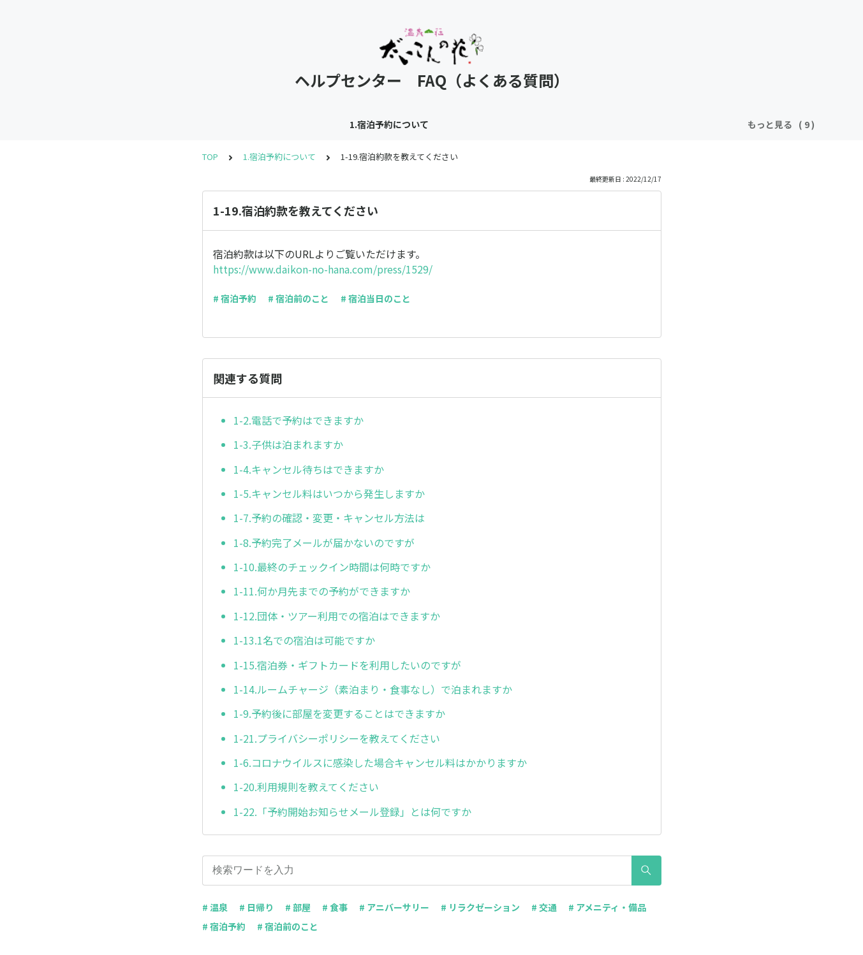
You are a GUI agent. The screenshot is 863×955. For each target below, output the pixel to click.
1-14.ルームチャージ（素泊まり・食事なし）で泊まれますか (372, 689)
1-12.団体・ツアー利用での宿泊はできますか (336, 615)
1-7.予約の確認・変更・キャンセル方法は (329, 517)
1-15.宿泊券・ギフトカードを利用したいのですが (347, 665)
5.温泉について (534, 124)
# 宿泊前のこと (298, 298)
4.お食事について (451, 124)
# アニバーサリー (394, 907)
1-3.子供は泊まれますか (288, 444)
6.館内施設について (622, 124)
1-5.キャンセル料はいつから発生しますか (329, 493)
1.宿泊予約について (156, 124)
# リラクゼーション (480, 907)
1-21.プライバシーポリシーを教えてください (336, 738)
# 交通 (544, 907)
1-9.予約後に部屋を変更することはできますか (339, 713)
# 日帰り (256, 907)
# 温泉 (215, 907)
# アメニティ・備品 (607, 907)
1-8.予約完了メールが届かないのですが (324, 542)
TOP (210, 156)
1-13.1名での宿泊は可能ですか (304, 640)
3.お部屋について (363, 124)
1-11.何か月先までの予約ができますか (321, 591)
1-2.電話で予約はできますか (298, 420)
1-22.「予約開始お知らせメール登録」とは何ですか (352, 811)
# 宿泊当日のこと (376, 298)
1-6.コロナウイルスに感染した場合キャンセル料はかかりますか (380, 762)
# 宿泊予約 (234, 298)
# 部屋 (298, 907)
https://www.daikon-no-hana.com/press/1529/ (322, 269)
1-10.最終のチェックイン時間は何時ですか (332, 566)
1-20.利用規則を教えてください (306, 786)
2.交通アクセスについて (262, 124)
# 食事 (335, 907)
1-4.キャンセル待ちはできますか (308, 469)
